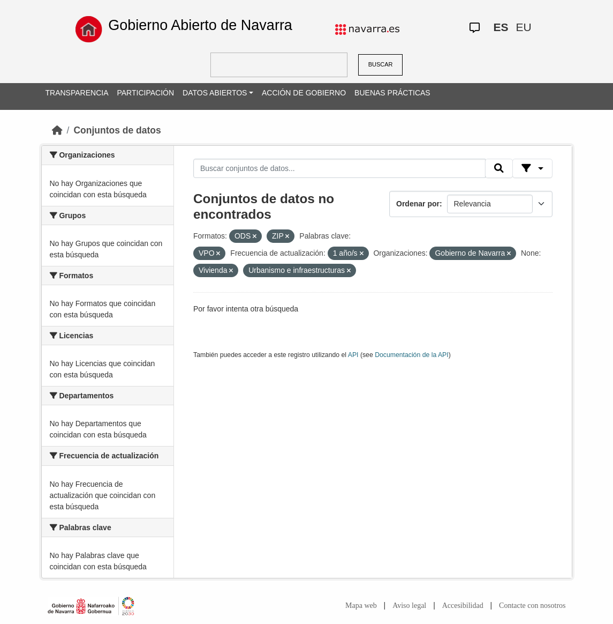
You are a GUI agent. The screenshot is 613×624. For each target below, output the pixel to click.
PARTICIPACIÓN (145, 92)
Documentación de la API (412, 355)
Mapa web (361, 605)
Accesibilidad (462, 605)
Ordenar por (418, 203)
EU (524, 27)
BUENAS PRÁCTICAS (392, 92)
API (353, 355)
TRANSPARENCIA (77, 92)
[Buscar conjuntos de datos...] (339, 168)
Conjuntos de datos (117, 130)
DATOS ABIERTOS (215, 92)
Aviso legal (409, 605)
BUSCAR (380, 64)
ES (501, 27)
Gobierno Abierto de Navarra (200, 25)
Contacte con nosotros (532, 605)
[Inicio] (57, 130)
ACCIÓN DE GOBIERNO (304, 92)
